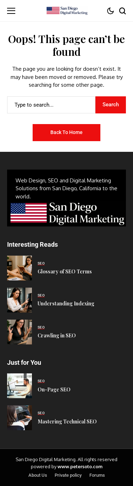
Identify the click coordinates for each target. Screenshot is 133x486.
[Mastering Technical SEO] (19, 417)
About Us (37, 475)
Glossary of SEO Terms (65, 271)
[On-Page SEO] (19, 385)
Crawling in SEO (57, 335)
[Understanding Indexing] (19, 300)
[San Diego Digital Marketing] (66, 10)
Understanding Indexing (66, 303)
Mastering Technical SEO (67, 421)
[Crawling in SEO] (19, 332)
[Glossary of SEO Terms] (19, 268)
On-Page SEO (54, 389)
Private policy (68, 475)
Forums (97, 475)
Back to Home (66, 132)
